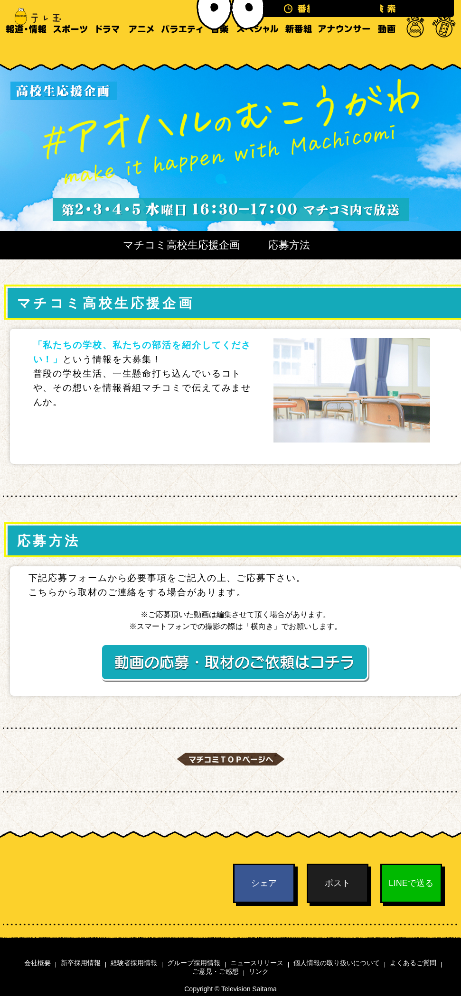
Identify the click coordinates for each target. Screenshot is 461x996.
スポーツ (70, 47)
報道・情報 (26, 47)
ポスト (337, 883)
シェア (264, 883)
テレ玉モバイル (444, 47)
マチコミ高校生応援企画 (181, 245)
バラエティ (182, 47)
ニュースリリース (256, 963)
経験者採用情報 (134, 963)
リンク (259, 971)
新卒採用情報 (81, 963)
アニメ (141, 47)
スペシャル (258, 47)
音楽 (220, 47)
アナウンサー (344, 47)
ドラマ (107, 47)
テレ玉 (33, 16)
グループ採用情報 (193, 963)
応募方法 (289, 245)
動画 (387, 47)
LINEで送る (411, 883)
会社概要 (37, 963)
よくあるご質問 (413, 963)
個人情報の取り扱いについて (336, 963)
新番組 (299, 47)
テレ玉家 (415, 47)
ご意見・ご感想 (215, 971)
